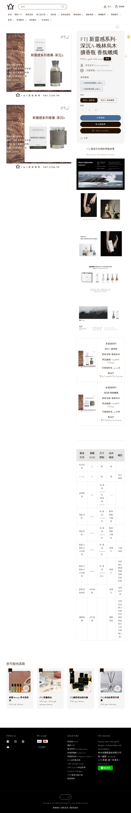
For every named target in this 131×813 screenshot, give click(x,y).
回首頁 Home (72, 742)
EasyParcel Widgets (75, 771)
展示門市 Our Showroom (77, 749)
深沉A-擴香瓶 (89, 100)
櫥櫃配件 (102, 14)
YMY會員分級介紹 (75, 775)
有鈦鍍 (53, 14)
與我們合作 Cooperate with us (79, 756)
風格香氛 (89, 14)
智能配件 (114, 14)
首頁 (10, 14)
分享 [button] (84, 138)
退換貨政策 (73, 808)
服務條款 (56, 808)
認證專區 (71, 778)
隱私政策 (64, 808)
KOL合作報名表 (73, 760)
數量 (82, 106)
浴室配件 (33, 20)
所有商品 (45, 20)
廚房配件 (20, 20)
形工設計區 (41, 14)
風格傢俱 (77, 14)
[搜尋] (63, 6)
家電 (10, 20)
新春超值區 (65, 14)
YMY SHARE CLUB (75, 764)
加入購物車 (100, 124)
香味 (82, 95)
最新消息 (29, 14)
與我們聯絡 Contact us (76, 753)
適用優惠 (84, 77)
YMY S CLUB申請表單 (76, 767)
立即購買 (100, 118)
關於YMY (19, 14)
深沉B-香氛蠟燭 (107, 100)
